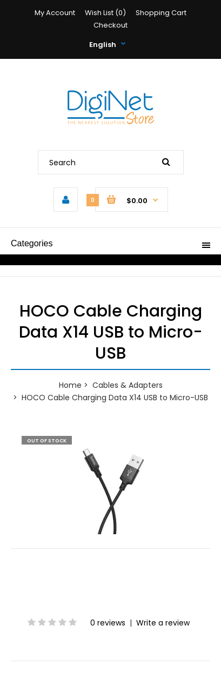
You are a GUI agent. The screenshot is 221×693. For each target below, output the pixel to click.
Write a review (163, 622)
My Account (55, 13)
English (102, 44)
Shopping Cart (161, 13)
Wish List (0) (105, 13)
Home (70, 385)
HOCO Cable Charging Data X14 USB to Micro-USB (115, 397)
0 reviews (107, 622)
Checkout (110, 25)
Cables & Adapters (127, 385)
